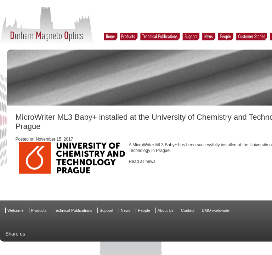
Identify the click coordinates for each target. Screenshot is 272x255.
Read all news (142, 161)
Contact (187, 210)
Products (38, 210)
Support (106, 210)
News (126, 210)
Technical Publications (73, 210)
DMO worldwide (216, 210)
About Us (166, 210)
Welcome (15, 210)
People (144, 210)
